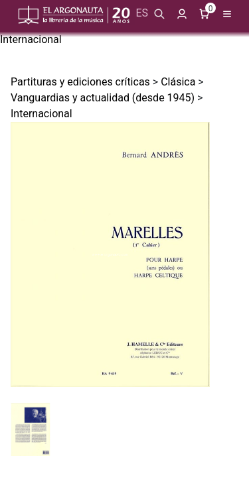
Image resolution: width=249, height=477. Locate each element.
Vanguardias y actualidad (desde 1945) (103, 97)
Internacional (31, 39)
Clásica (178, 82)
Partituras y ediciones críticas (80, 82)
